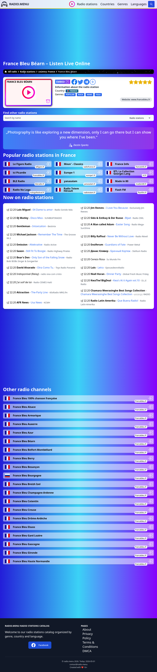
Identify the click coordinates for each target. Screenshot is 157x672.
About (86, 629)
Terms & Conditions (90, 644)
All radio (10, 71)
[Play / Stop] (72, 4)
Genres (122, 4)
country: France (46, 71)
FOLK (98, 94)
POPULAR (70, 94)
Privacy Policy (87, 636)
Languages (139, 4)
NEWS (89, 94)
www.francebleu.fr (140, 99)
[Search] (151, 4)
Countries (107, 4)
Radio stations (87, 4)
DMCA (86, 651)
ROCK (80, 94)
